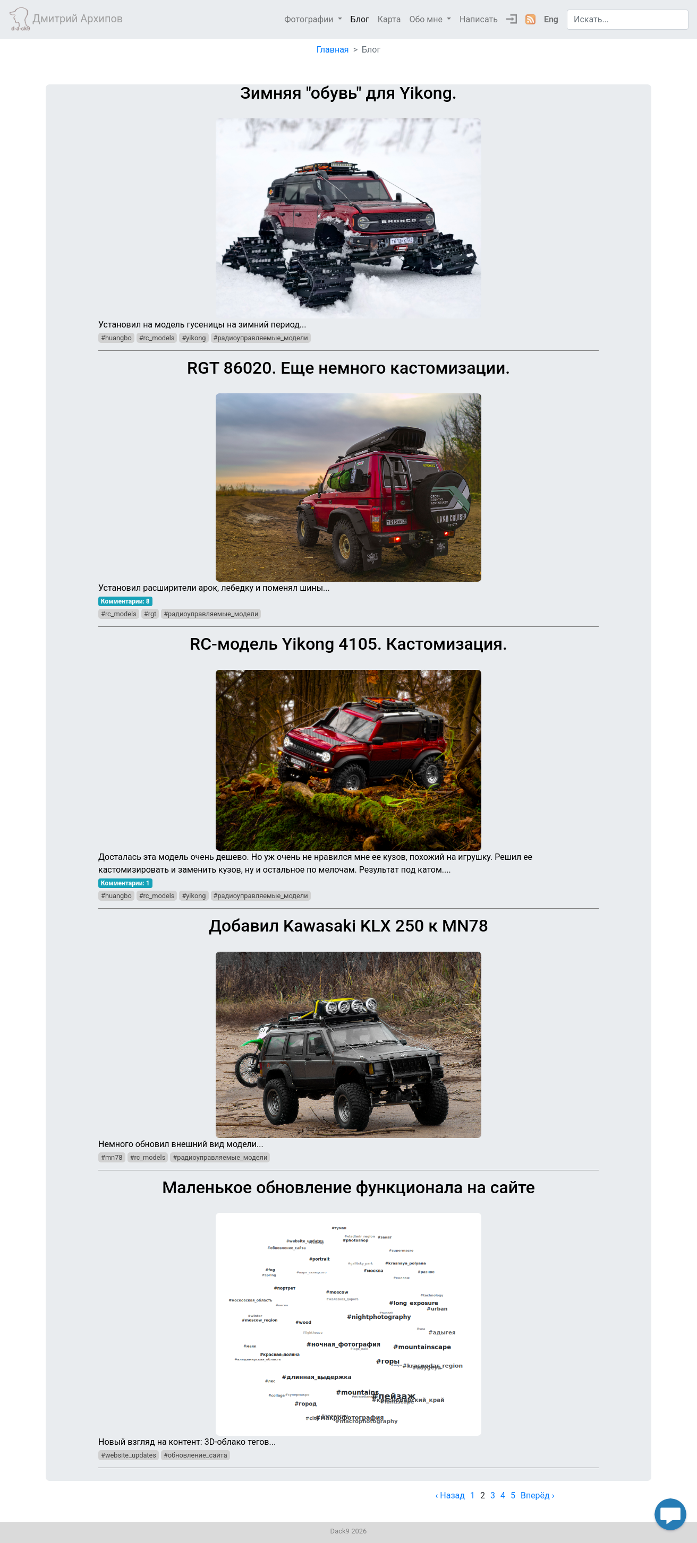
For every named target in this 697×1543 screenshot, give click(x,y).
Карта (389, 19)
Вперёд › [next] (538, 1495)
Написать (479, 19)
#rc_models (157, 338)
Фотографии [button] (309, 19)
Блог (360, 19)
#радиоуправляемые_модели (261, 338)
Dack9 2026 (348, 1531)
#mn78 (112, 1157)
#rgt (150, 614)
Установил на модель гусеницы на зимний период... (348, 206)
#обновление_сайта (195, 1455)
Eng (551, 19)
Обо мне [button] (427, 19)
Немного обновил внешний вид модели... (348, 1032)
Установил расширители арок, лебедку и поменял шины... (348, 475)
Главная (333, 50)
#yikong (194, 338)
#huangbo (116, 338)
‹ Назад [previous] (450, 1495)
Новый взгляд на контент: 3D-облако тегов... (348, 1312)
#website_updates (128, 1455)
